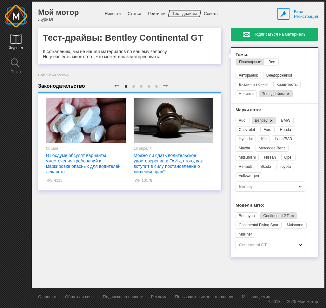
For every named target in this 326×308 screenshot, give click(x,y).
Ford (267, 129)
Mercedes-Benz (272, 148)
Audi (242, 120)
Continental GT (278, 216)
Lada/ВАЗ (283, 139)
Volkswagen (249, 176)
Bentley (264, 120)
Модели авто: (250, 205)
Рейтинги (156, 13)
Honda (285, 129)
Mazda (244, 148)
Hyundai (246, 139)
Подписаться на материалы (279, 34)
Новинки (246, 94)
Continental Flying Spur (258, 225)
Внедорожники (279, 75)
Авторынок (248, 75)
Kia (264, 139)
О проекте (47, 296)
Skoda (265, 166)
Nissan (270, 157)
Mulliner (245, 234)
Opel (288, 157)
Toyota (285, 166)
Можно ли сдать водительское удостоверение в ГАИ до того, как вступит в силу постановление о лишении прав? (168, 163)
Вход (298, 11)
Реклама (159, 296)
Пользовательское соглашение (204, 296)
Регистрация (306, 16)
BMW (285, 120)
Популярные (250, 62)
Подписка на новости (123, 296)
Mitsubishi (247, 157)
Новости (113, 13)
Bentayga (247, 216)
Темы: (242, 54)
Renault (245, 166)
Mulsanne (295, 225)
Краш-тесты (286, 84)
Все (272, 62)
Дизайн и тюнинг (253, 84)
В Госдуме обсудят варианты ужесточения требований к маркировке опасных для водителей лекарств (83, 163)
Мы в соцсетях (256, 296)
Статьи (134, 13)
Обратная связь (80, 296)
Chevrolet (247, 129)
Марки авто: (248, 109)
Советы (211, 13)
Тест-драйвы (184, 13)
